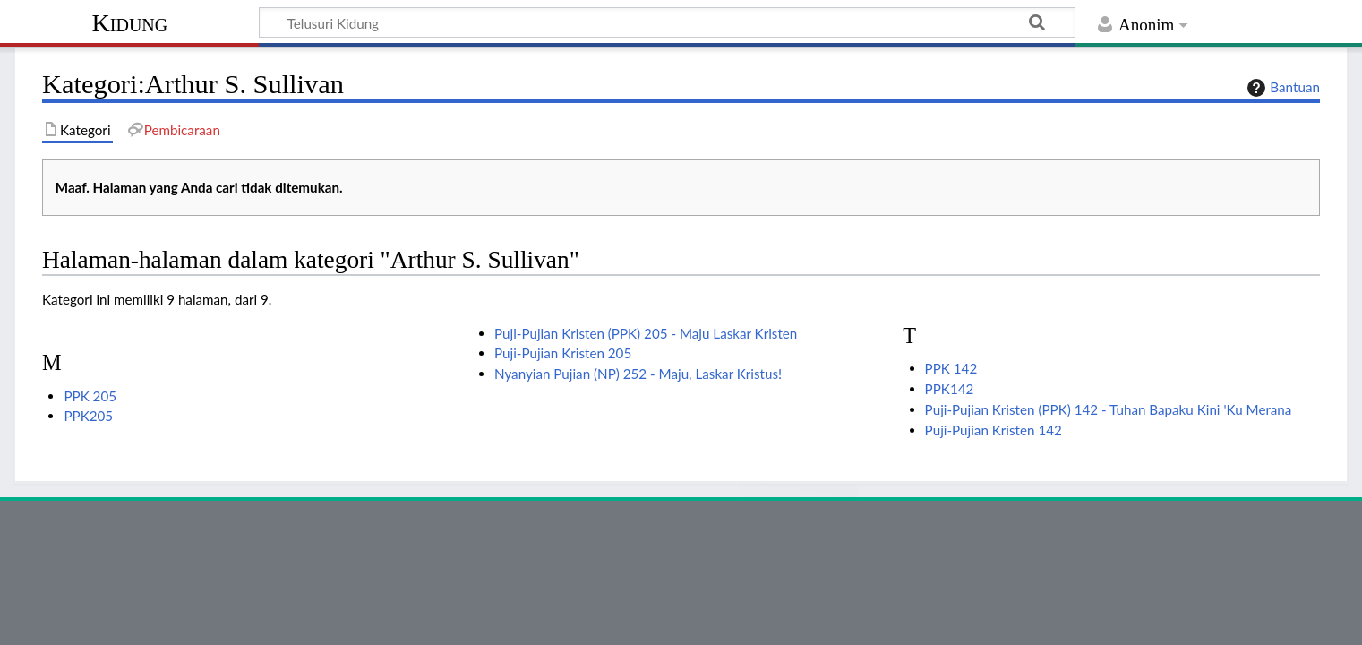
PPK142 (949, 389)
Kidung (130, 23)
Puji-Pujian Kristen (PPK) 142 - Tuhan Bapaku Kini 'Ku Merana (1108, 409)
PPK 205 (90, 396)
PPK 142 (951, 368)
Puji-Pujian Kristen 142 (993, 430)
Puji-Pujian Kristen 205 (562, 353)
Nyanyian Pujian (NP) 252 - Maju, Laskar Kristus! (638, 374)
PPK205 (88, 416)
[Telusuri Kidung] (667, 22)
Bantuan (1281, 88)
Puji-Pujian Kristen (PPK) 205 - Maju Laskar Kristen (645, 333)
